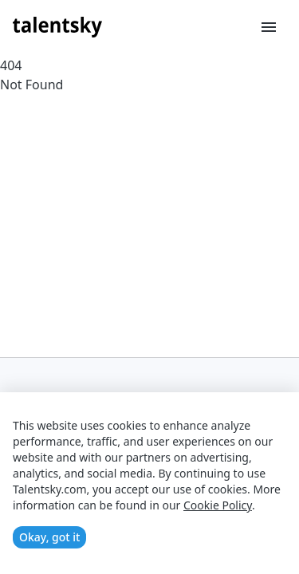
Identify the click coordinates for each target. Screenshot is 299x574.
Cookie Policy (217, 505)
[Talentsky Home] (57, 27)
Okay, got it (49, 537)
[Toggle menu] (268, 27)
